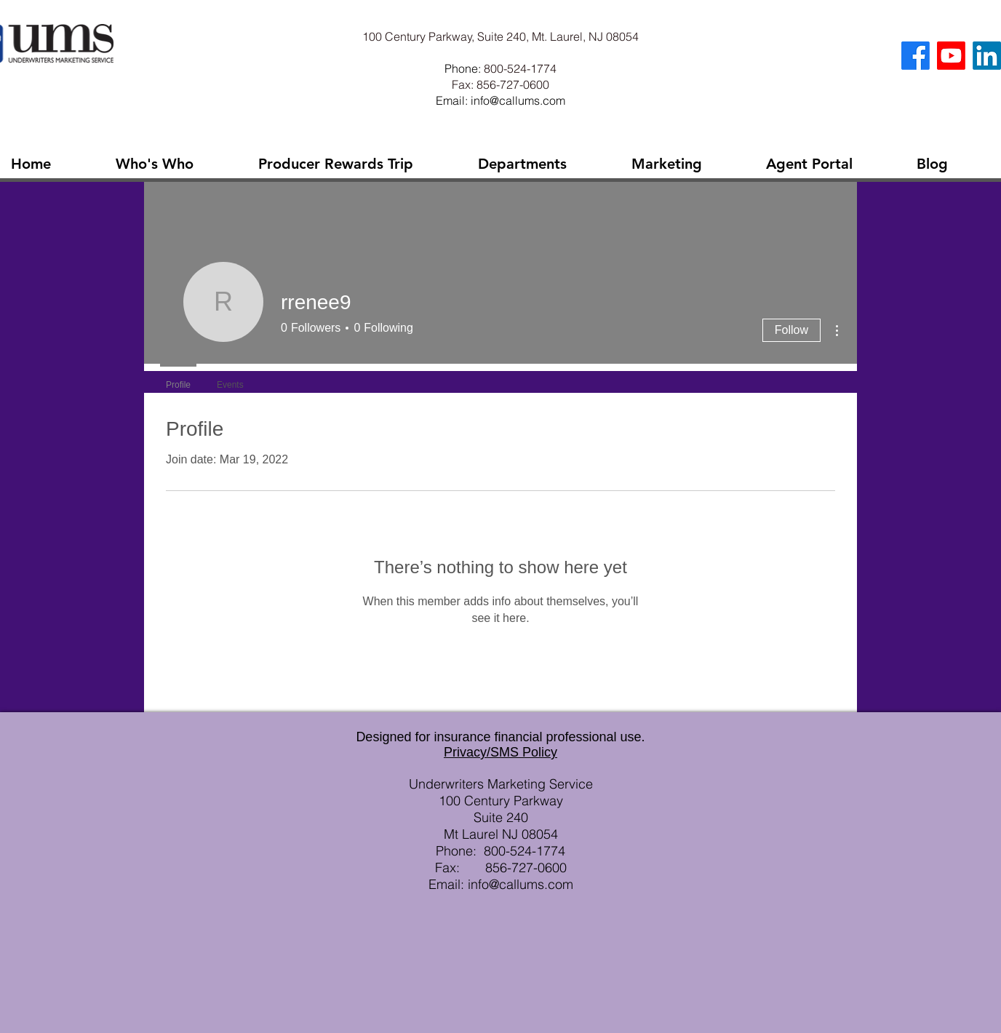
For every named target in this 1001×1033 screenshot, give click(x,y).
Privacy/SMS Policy (500, 752)
